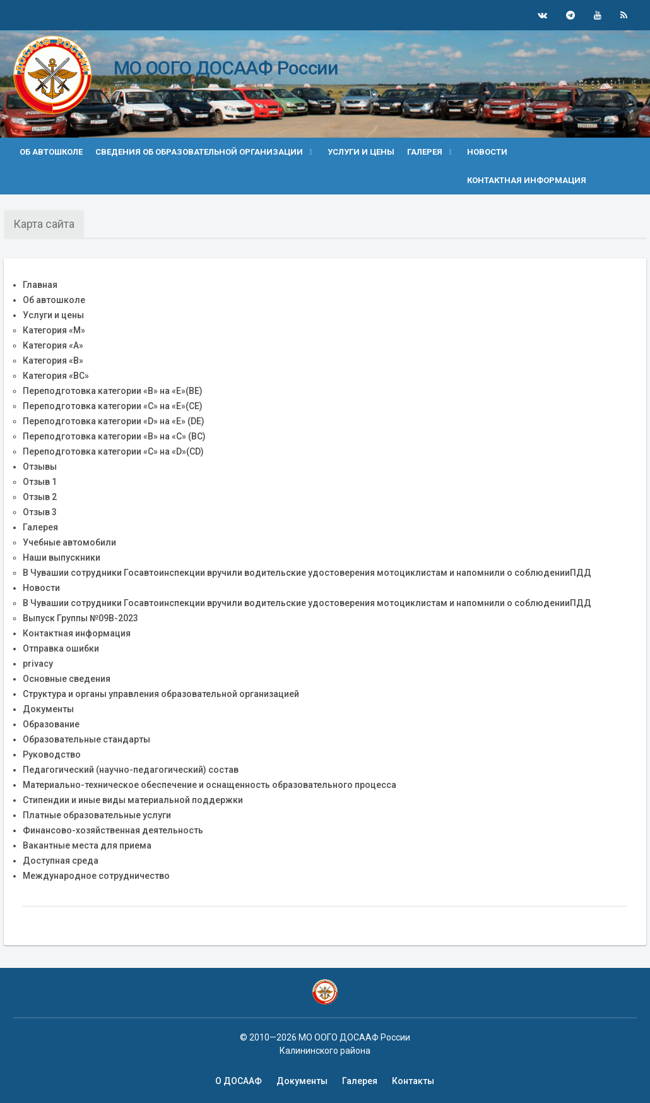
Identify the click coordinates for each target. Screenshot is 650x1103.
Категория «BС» (56, 376)
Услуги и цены (361, 152)
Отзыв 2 (40, 497)
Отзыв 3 (40, 512)
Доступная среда (60, 861)
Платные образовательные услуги (97, 815)
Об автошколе (51, 152)
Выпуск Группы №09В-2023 (80, 618)
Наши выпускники (61, 557)
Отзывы (40, 467)
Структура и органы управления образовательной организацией (161, 694)
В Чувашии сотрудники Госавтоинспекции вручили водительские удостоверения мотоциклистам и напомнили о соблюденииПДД (307, 573)
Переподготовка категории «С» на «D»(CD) (113, 451)
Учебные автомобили (69, 542)
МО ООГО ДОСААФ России (226, 68)
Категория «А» (53, 345)
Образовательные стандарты (86, 739)
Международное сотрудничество (96, 876)
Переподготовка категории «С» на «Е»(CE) (113, 406)
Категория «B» (53, 360)
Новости (487, 152)
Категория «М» (54, 330)
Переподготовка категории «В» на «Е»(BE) (113, 391)
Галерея (40, 527)
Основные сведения (66, 679)
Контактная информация (526, 180)
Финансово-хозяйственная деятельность (113, 830)
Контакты (413, 1081)
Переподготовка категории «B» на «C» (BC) (114, 436)
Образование (51, 724)
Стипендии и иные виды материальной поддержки (133, 800)
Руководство (52, 754)
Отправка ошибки (61, 648)
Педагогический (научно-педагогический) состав (131, 770)
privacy (38, 664)
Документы (48, 709)
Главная (40, 285)
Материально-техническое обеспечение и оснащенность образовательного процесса (209, 785)
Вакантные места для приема (87, 845)
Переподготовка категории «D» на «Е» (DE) (113, 421)
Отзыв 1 (40, 482)
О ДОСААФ (238, 1081)
